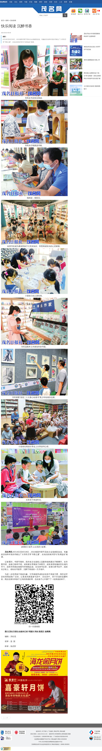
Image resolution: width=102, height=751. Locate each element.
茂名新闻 (13, 20)
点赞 (5, 718)
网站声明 (56, 731)
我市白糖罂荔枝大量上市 (92, 60)
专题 (25, 2)
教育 (65, 2)
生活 (55, 2)
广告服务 (50, 731)
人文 (60, 2)
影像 (70, 2)
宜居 (50, 2)
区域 (30, 2)
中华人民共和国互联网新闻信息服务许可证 (50, 741)
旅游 (45, 2)
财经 (40, 2)
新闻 (20, 2)
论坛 (15, 2)
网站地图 (62, 731)
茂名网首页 (3, 2)
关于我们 (44, 731)
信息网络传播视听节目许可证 (42, 739)
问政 (10, 2)
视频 (35, 2)
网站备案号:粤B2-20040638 (59, 739)
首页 (2, 20)
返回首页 (38, 731)
